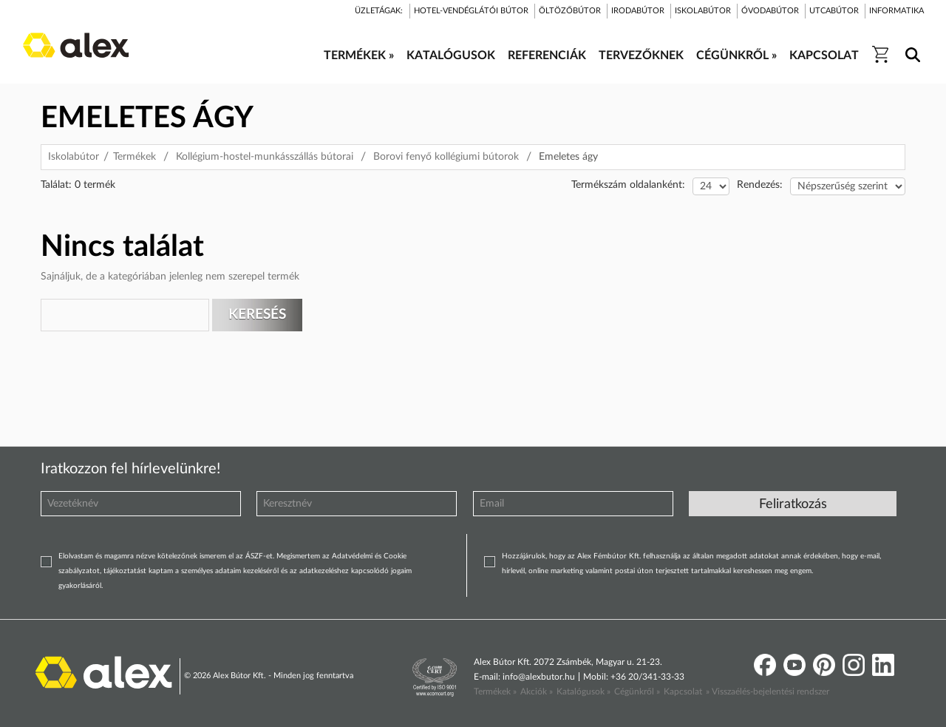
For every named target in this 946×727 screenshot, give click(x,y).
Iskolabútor (73, 157)
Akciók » (536, 691)
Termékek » (495, 691)
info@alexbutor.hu (539, 676)
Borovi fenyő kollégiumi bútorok (446, 157)
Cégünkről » (637, 691)
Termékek (134, 157)
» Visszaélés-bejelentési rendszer (767, 691)
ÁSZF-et (259, 556)
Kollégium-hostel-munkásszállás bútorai (264, 157)
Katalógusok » (583, 691)
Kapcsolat (683, 691)
